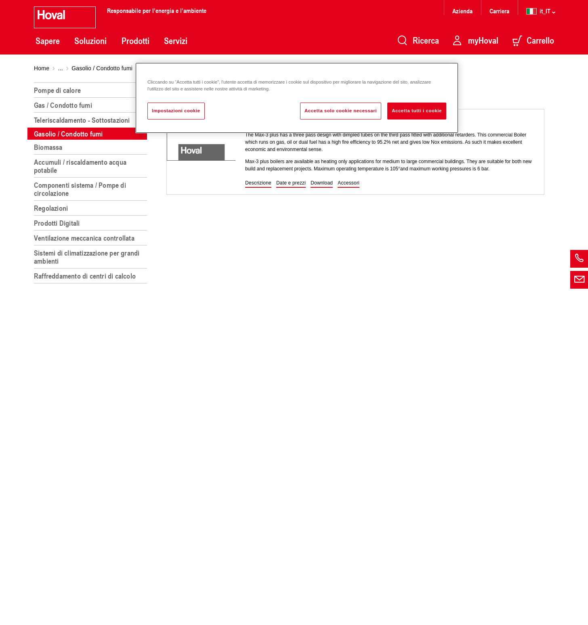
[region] (92, 350)
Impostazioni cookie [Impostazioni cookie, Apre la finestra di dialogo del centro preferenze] (176, 110)
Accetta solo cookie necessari (340, 110)
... (60, 68)
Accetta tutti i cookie (417, 110)
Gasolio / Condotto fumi (101, 68)
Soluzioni (90, 41)
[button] (258, 183)
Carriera (499, 10)
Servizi (175, 41)
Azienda (462, 10)
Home (41, 68)
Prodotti (135, 41)
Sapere (48, 41)
